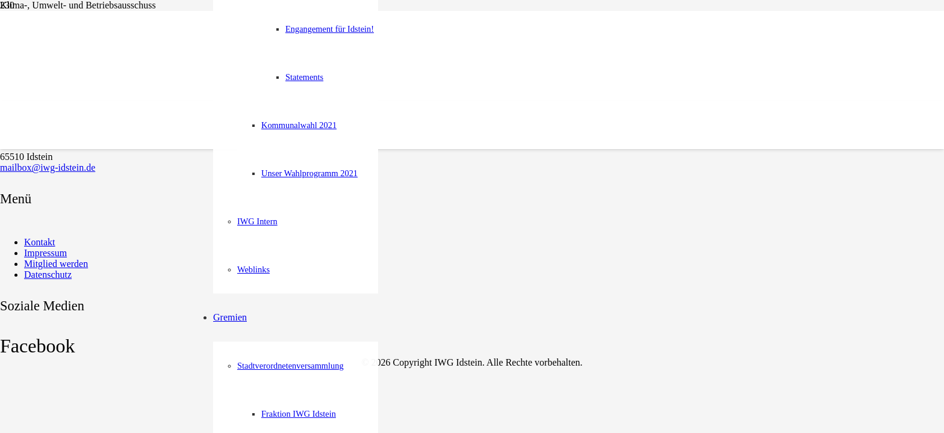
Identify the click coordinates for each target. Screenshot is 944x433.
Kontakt (39, 242)
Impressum (45, 253)
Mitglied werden (56, 264)
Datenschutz (48, 274)
